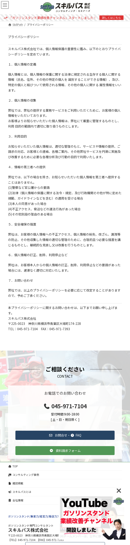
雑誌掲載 (15, 483)
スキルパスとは (19, 492)
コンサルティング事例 (23, 475)
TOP (13, 466)
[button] (65, 435)
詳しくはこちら (111, 17)
